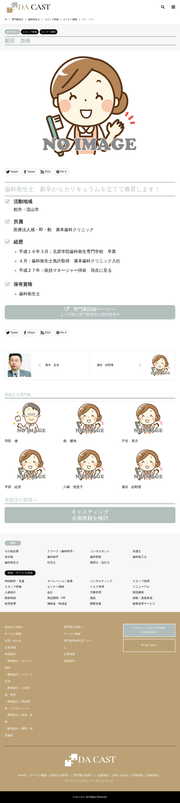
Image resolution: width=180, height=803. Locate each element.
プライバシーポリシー (78, 781)
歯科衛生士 (12, 32)
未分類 (9, 557)
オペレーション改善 (60, 581)
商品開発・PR (56, 598)
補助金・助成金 (57, 603)
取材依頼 (10, 598)
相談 (93, 598)
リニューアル (141, 586)
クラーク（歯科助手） (61, 551)
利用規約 (10, 654)
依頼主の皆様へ (14, 627)
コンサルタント (100, 551)
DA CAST (80, 797)
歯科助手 (53, 557)
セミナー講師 (48, 32)
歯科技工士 (140, 557)
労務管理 (95, 592)
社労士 (51, 562)
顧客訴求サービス (144, 603)
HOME (22, 775)
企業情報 (10, 647)
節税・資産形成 (142, 598)
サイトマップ (104, 781)
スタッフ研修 (30, 32)
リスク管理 (97, 586)
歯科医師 (95, 557)
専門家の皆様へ (73, 627)
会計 (50, 592)
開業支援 (95, 603)
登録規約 (69, 661)
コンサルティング (101, 581)
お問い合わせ (13, 640)
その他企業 (12, 551)
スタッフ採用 (141, 581)
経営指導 (10, 603)
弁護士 (137, 551)
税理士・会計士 (100, 562)
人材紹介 (10, 592)
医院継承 (138, 592)
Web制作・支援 (14, 581)
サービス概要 (13, 634)
